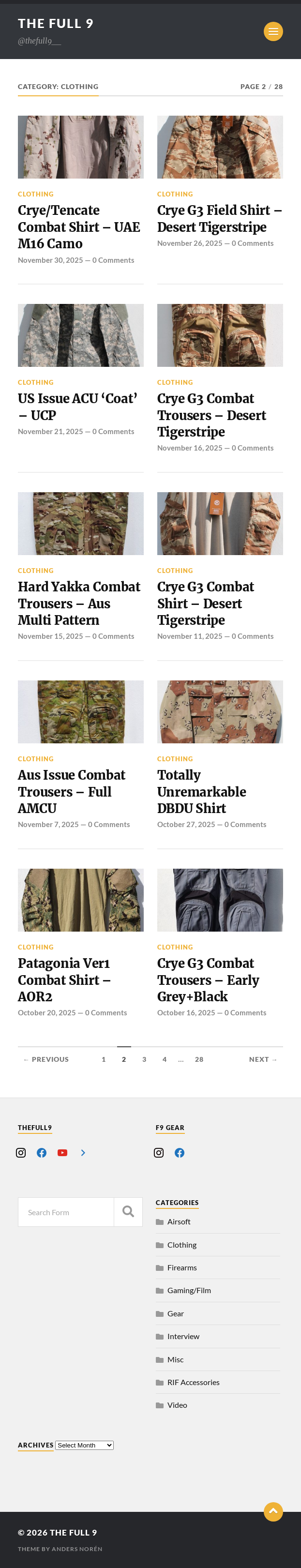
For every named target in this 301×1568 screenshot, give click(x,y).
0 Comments (113, 260)
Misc (175, 1359)
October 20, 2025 (47, 1012)
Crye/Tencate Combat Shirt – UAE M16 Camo (79, 227)
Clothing (36, 194)
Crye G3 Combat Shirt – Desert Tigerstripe (205, 603)
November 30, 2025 (50, 260)
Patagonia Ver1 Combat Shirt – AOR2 (64, 980)
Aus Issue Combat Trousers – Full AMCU (71, 792)
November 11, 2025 (190, 636)
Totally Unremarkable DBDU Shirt (201, 792)
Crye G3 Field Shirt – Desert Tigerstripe (220, 219)
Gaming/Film (189, 1290)
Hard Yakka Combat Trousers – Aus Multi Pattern (79, 603)
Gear (175, 1313)
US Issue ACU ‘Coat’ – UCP (77, 407)
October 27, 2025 (186, 824)
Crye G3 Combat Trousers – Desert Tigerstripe (211, 415)
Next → (263, 1059)
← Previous (46, 1059)
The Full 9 (56, 23)
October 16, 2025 (186, 1012)
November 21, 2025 (50, 431)
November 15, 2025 (50, 636)
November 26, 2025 (190, 243)
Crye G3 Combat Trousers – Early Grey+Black (208, 980)
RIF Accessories (193, 1382)
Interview (183, 1336)
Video (177, 1404)
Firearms (182, 1267)
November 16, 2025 (190, 447)
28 (199, 1059)
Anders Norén (77, 1549)
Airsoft (179, 1221)
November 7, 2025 (48, 824)
